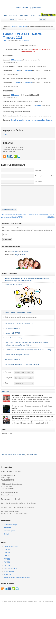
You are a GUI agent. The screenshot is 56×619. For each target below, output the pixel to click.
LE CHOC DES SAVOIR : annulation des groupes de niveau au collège (28, 353)
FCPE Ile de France (10, 572)
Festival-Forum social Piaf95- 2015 (13, 458)
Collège (16, 258)
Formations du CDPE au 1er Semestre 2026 (19, 327)
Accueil (13, 26)
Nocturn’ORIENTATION (12, 337)
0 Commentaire (24, 40)
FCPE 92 (7, 563)
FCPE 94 (7, 569)
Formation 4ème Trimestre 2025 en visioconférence (22, 368)
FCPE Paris (7, 578)
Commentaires (21, 316)
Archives (29, 316)
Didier (5, 40)
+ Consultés (6, 316)
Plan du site (7, 531)
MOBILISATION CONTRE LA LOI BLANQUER (27, 399)
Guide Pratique (13, 15)
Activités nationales (43, 15)
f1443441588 (32, 458)
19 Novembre (27, 70)
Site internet (38, 181)
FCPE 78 (7, 556)
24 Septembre (16, 60)
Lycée (23, 258)
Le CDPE (5, 15)
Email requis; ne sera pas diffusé (44, 176)
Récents (13, 316)
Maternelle (15, 255)
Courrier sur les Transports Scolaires (17, 358)
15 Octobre (17, 70)
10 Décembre (36, 105)
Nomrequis (38, 170)
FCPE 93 (7, 566)
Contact (12, 20)
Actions (33, 15)
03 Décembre (15, 95)
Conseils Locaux (24, 15)
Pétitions (5, 395)
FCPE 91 (7, 560)
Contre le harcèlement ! (11, 550)
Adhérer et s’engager (11, 528)
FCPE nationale (9, 575)
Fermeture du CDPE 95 (12, 332)
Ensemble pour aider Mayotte (14, 342)
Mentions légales (9, 535)
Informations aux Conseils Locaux (42, 120)
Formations (26, 120)
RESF (52, 15)
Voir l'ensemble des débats (14, 288)
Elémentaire (25, 255)
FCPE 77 (7, 553)
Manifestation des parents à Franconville (17, 581)
